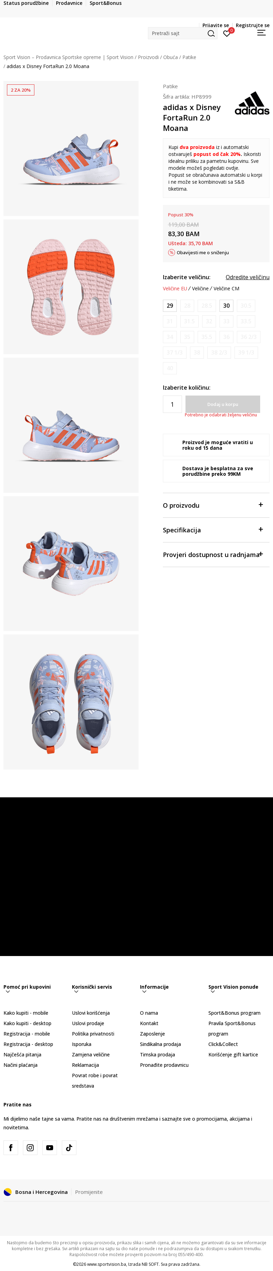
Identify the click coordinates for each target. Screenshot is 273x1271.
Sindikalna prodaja (160, 1044)
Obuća (170, 57)
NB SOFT (150, 1264)
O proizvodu (213, 504)
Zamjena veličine (91, 1054)
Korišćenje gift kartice (233, 1054)
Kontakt (149, 1023)
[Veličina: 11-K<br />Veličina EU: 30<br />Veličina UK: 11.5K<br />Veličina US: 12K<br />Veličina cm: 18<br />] (226, 306)
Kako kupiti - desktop (27, 1023)
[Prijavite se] (227, 33)
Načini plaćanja (20, 1065)
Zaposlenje (152, 1033)
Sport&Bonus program (234, 1013)
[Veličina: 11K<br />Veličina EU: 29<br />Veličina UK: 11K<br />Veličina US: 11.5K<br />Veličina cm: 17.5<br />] (170, 306)
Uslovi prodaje (88, 1023)
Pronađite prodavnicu (164, 1065)
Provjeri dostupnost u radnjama (213, 554)
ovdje (232, 168)
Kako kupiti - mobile (25, 1013)
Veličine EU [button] (175, 288)
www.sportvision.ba (106, 1264)
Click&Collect (223, 1044)
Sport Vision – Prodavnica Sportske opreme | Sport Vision (68, 57)
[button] (182, 33)
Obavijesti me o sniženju (203, 252)
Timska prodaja (157, 1054)
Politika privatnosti (93, 1033)
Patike (189, 57)
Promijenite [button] (89, 1191)
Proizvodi (148, 57)
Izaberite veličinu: (186, 277)
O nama (149, 1013)
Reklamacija (85, 1065)
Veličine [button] (200, 288)
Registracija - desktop (28, 1044)
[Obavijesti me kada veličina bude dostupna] (187, 306)
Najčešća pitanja (22, 1054)
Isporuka (81, 1044)
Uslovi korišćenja (91, 1013)
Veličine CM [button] (226, 288)
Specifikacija (213, 529)
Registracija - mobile (26, 1033)
